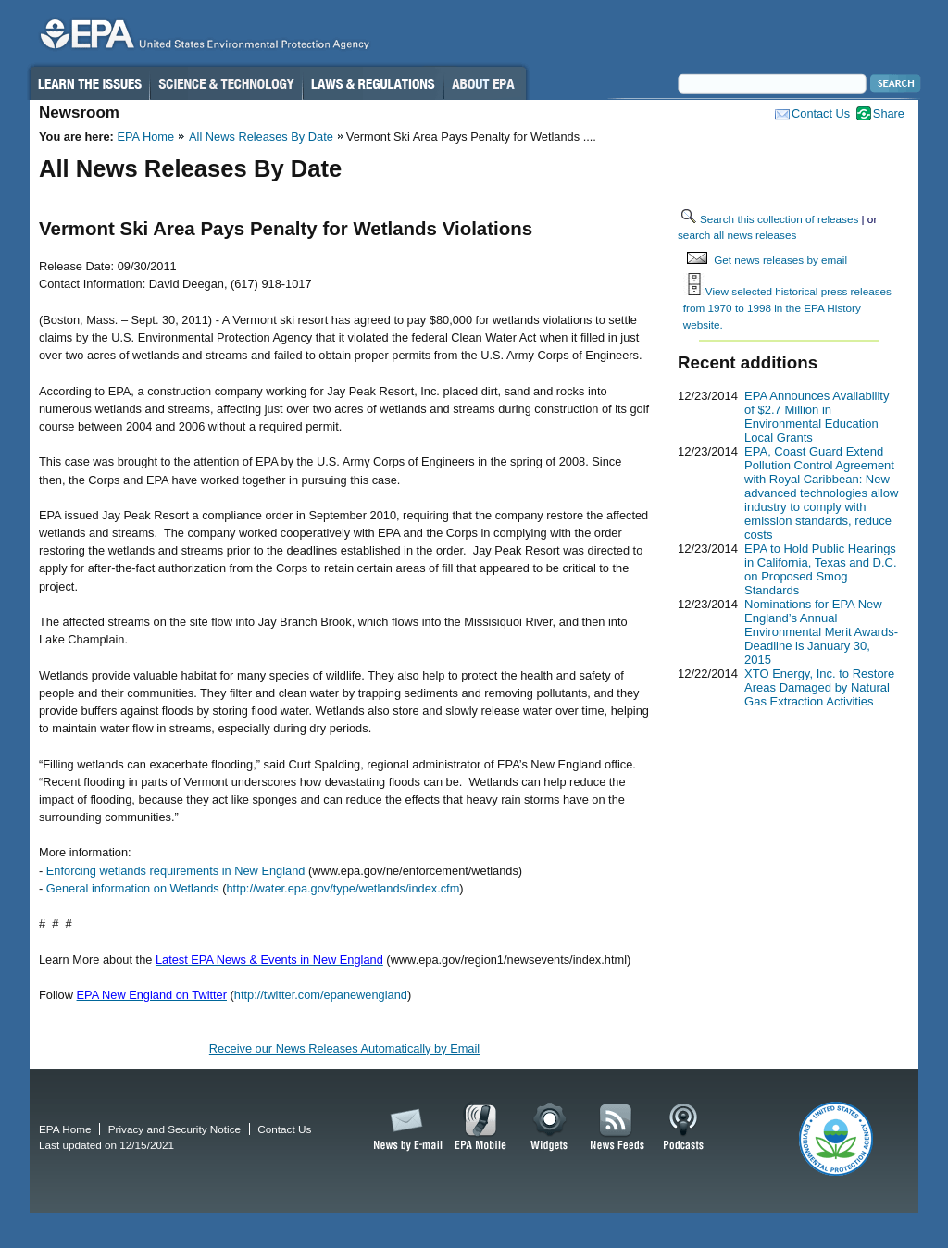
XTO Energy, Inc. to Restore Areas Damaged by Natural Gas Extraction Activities (819, 687)
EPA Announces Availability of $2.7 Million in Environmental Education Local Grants (816, 416)
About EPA (484, 83)
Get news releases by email (780, 260)
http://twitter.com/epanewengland (320, 995)
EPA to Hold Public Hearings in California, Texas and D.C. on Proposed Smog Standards (820, 569)
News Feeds (617, 1127)
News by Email (404, 1127)
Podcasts (683, 1127)
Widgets (550, 1127)
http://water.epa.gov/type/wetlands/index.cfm (343, 888)
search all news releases (737, 235)
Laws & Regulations (373, 83)
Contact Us (821, 113)
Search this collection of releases (779, 219)
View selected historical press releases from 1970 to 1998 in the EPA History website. (787, 307)
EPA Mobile (481, 1127)
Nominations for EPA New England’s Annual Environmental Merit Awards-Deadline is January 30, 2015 (821, 632)
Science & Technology (226, 83)
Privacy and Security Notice (174, 1129)
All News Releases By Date (261, 137)
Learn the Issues (89, 83)
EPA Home (145, 137)
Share (888, 113)
